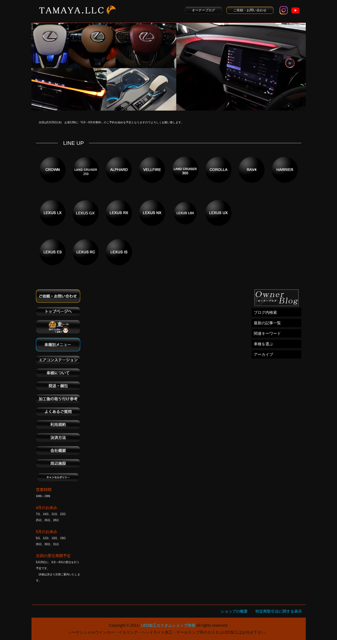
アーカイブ (263, 354)
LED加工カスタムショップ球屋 (168, 625)
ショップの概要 (234, 611)
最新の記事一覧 (267, 323)
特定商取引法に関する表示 (278, 611)
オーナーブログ (203, 10)
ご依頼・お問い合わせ (250, 10)
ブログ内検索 (265, 312)
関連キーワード (267, 333)
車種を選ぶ (263, 344)
